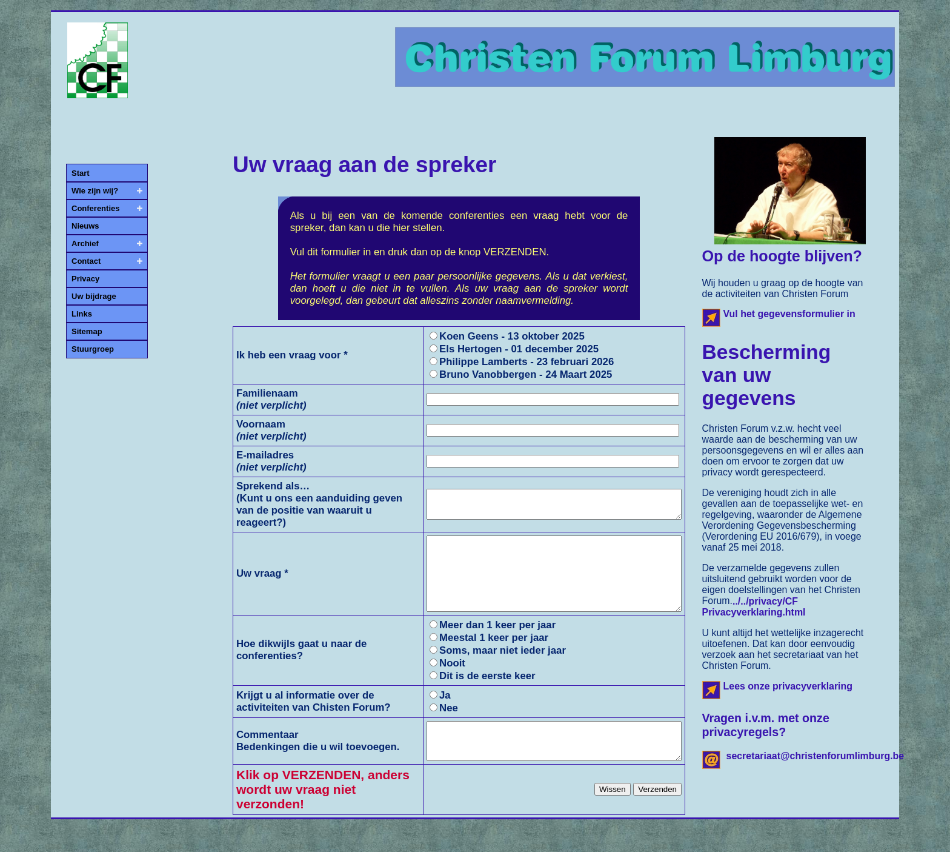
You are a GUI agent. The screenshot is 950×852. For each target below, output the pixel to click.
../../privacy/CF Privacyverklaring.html (754, 606)
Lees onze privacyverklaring (788, 686)
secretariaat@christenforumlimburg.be (815, 756)
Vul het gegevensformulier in (789, 314)
